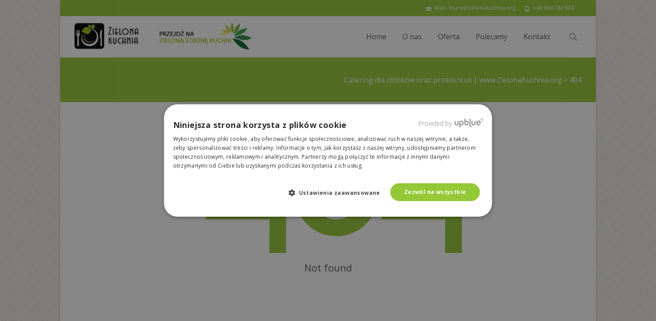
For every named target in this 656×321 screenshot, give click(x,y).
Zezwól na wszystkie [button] (435, 192)
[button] (337, 192)
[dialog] (328, 160)
